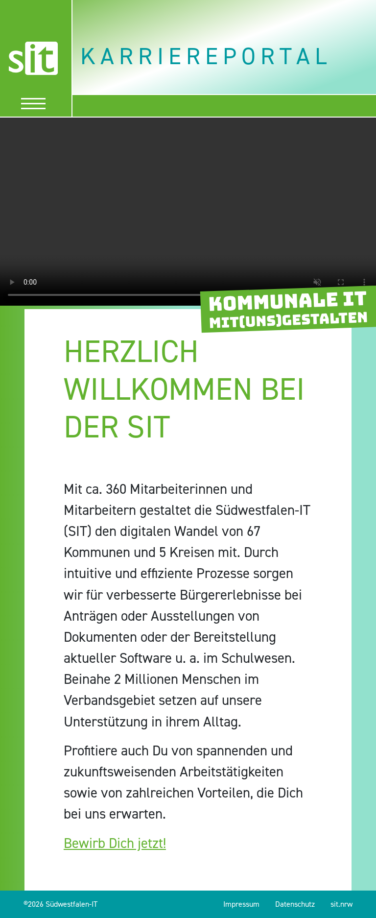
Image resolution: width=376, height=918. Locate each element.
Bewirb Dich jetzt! (115, 843)
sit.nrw (341, 904)
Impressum (241, 904)
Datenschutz (295, 904)
